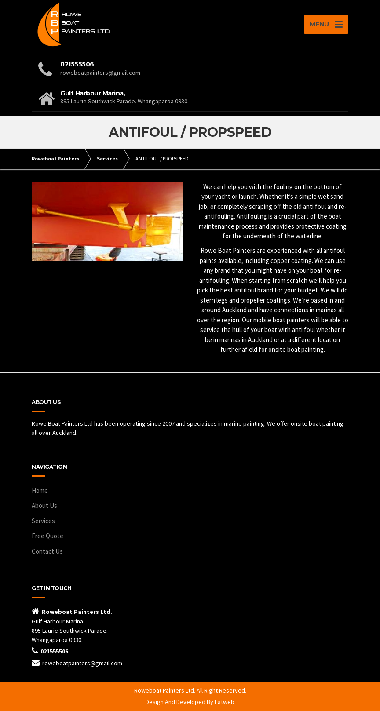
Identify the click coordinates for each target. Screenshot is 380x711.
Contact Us (47, 551)
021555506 (54, 651)
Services (43, 521)
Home (40, 490)
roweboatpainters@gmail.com (82, 663)
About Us (44, 505)
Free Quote (47, 536)
